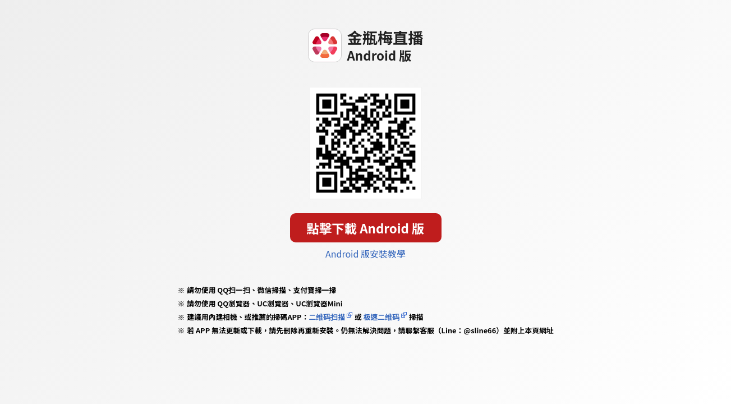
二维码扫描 (327, 316)
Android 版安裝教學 (365, 253)
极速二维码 (381, 316)
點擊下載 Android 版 (366, 228)
